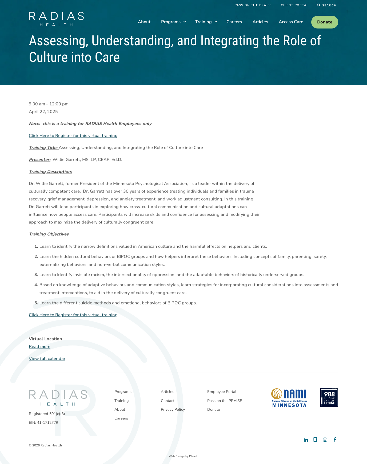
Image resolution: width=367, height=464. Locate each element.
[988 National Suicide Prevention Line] (329, 397)
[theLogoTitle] (56, 19)
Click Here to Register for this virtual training (73, 136)
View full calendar (47, 359)
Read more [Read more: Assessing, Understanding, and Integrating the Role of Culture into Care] (39, 347)
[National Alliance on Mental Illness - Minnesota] (289, 397)
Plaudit (193, 456)
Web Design (177, 456)
